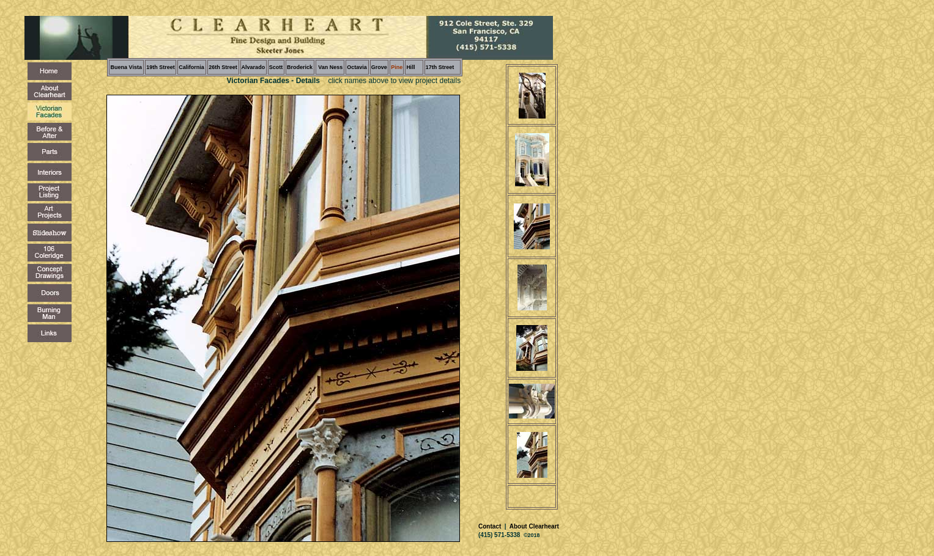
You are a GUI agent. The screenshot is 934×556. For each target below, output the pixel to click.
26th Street (223, 67)
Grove (379, 67)
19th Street (160, 67)
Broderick (300, 67)
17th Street (440, 67)
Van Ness (330, 67)
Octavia (357, 67)
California (191, 67)
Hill (410, 67)
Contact (490, 526)
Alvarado (253, 67)
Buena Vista (126, 67)
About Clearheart (533, 526)
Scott (276, 67)
